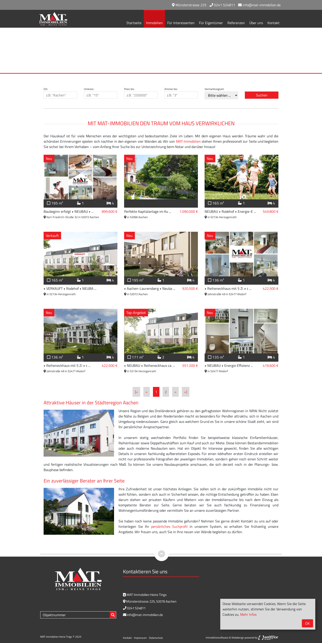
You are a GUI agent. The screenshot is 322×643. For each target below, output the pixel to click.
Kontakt (273, 22)
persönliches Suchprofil (169, 526)
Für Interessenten (181, 22)
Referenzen (236, 22)
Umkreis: (89, 89)
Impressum (140, 638)
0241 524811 (222, 5)
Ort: (46, 89)
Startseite (134, 22)
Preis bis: (129, 89)
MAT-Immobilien (188, 141)
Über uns (256, 22)
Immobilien (154, 22)
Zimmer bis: (171, 89)
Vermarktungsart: (214, 89)
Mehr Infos (248, 614)
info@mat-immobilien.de (259, 5)
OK (307, 623)
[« (136, 392)
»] (185, 392)
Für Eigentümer (211, 22)
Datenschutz (156, 638)
